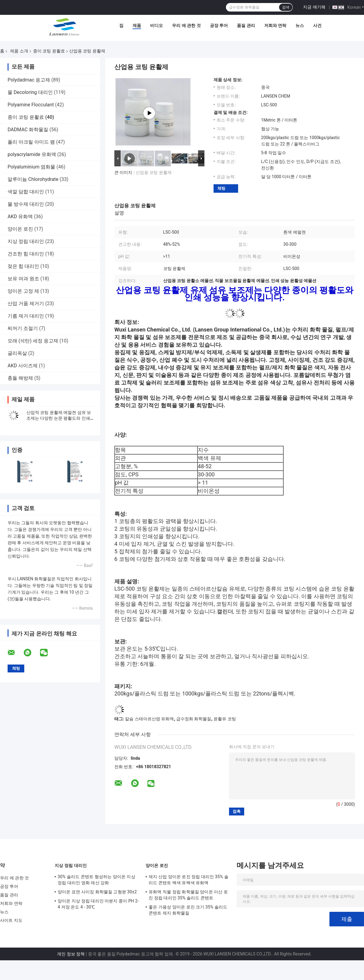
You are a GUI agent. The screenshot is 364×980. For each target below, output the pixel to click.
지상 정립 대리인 (26, 241)
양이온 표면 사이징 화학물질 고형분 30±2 (97, 891)
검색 (285, 7)
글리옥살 (17, 353)
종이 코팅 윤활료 (49, 50)
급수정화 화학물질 (193, 718)
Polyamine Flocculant (31, 105)
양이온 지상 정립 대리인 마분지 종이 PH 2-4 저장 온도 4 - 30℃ (98, 903)
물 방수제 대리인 (26, 204)
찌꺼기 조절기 (23, 328)
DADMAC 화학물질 (28, 129)
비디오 (156, 25)
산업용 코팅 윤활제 (154, 172)
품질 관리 (246, 25)
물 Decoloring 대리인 (30, 92)
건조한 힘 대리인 (26, 254)
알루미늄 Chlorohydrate (33, 179)
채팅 (221, 188)
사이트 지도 (11, 920)
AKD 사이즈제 (23, 365)
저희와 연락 (275, 25)
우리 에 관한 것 (186, 25)
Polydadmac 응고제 (29, 80)
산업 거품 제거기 (26, 303)
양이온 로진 (20, 229)
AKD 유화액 (20, 216)
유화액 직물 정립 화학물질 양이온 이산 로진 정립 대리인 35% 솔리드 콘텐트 (188, 894)
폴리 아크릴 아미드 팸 (31, 142)
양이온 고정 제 (23, 291)
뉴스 (299, 25)
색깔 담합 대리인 (26, 192)
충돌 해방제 (20, 378)
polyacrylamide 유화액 (32, 154)
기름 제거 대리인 (26, 316)
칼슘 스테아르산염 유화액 (149, 718)
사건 (317, 25)
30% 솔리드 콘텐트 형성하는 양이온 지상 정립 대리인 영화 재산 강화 (96, 879)
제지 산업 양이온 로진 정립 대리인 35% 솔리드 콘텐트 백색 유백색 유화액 (188, 879)
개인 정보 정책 (71, 954)
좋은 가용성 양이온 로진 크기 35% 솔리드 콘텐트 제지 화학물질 (188, 910)
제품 (137, 25)
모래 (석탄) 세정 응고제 (33, 341)
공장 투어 (219, 25)
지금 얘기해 (314, 7)
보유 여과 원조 (23, 279)
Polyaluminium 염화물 (31, 167)
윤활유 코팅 (225, 718)
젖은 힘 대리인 (23, 266)
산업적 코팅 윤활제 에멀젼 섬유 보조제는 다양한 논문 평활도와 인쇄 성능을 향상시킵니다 (58, 418)
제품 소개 (19, 50)
